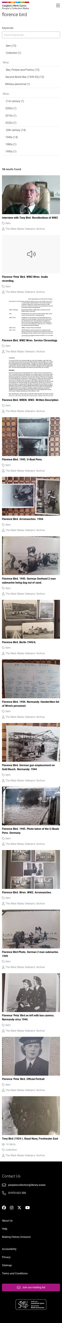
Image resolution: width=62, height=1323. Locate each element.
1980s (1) (10, 144)
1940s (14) (11, 137)
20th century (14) (16, 130)
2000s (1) (10, 108)
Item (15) (11, 45)
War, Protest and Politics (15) (22, 69)
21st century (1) (15, 101)
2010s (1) (10, 115)
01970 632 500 (17, 1193)
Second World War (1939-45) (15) (24, 77)
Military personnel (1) (17, 84)
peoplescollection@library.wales (26, 1185)
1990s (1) (10, 151)
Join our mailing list (31, 1287)
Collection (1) (13, 52)
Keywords (7, 28)
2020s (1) (10, 122)
